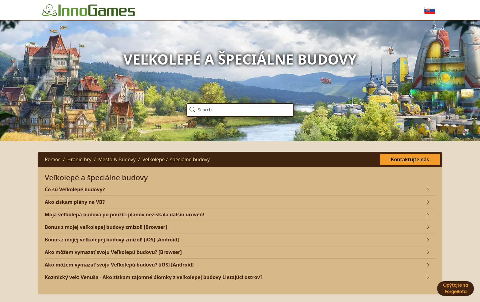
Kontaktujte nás (410, 159)
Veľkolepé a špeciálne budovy (176, 159)
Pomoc (53, 159)
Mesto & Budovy (117, 159)
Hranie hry (79, 159)
